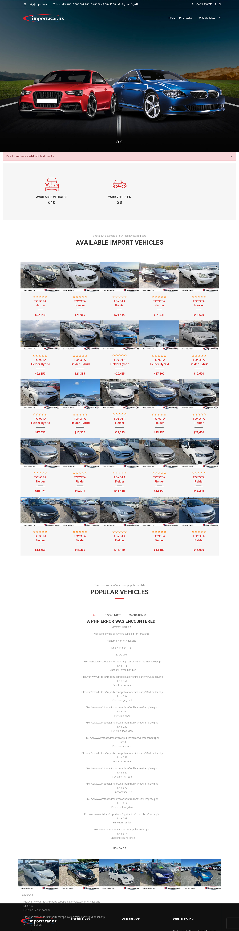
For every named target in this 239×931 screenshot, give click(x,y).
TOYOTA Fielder (119, 421)
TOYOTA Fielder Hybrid (40, 362)
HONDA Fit (119, 848)
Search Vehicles (220, 17)
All (95, 615)
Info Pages (186, 17)
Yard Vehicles (207, 17)
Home (171, 17)
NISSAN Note (113, 615)
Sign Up (135, 4)
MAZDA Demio (137, 615)
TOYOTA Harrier (40, 303)
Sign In (125, 4)
